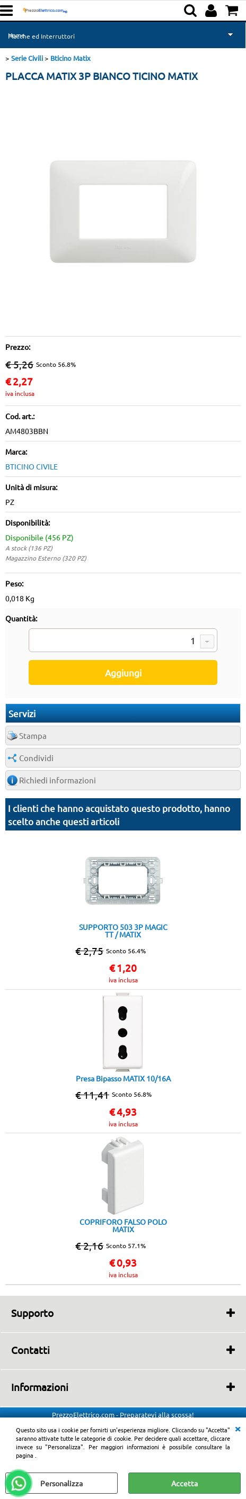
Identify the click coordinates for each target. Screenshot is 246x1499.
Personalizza (61, 1483)
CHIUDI (237, 1428)
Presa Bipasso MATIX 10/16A (123, 1078)
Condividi (36, 758)
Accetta (184, 1483)
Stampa (33, 735)
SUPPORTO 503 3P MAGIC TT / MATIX (123, 930)
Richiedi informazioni (57, 780)
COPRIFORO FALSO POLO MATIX (123, 1225)
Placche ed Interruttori (41, 36)
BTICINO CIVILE (31, 466)
